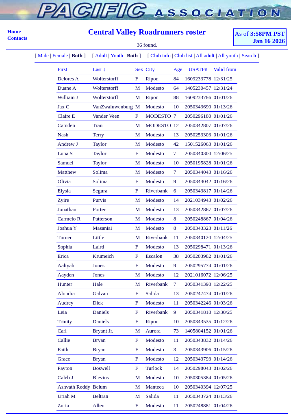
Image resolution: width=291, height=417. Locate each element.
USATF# (198, 69)
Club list (183, 55)
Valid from (225, 69)
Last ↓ (99, 69)
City (150, 69)
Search (249, 55)
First (62, 69)
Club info (160, 55)
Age (178, 69)
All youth (228, 55)
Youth (117, 55)
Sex (139, 69)
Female (60, 55)
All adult (205, 55)
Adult (101, 55)
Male (43, 55)
